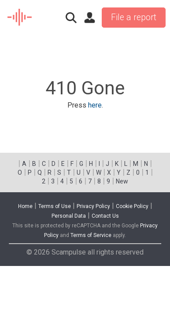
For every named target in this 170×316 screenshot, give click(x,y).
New (122, 181)
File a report (133, 17)
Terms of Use (54, 206)
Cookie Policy (132, 206)
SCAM (20, 17)
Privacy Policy (93, 206)
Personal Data (69, 216)
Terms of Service (90, 235)
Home (25, 206)
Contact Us (105, 216)
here (95, 105)
